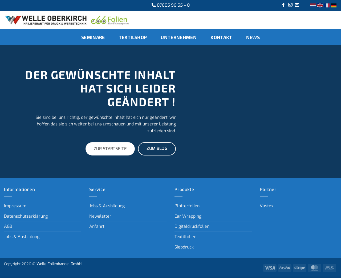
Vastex (266, 206)
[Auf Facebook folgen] (283, 5)
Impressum (15, 206)
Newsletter (100, 216)
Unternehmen (179, 37)
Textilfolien (185, 236)
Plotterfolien (187, 206)
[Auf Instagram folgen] (290, 5)
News (253, 37)
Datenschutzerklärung (26, 216)
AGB (8, 226)
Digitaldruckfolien (191, 226)
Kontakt (221, 37)
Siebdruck (184, 247)
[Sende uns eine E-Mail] (297, 5)
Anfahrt (96, 226)
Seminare (93, 37)
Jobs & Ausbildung (21, 236)
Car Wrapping (187, 216)
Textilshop (133, 37)
